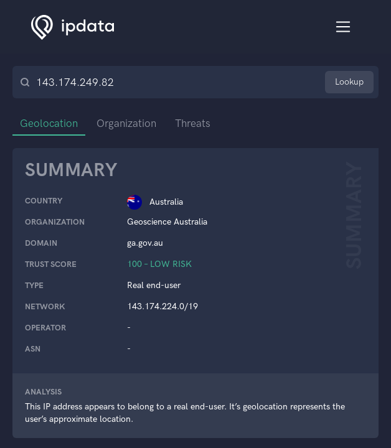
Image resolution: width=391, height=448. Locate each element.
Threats (192, 123)
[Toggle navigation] (343, 27)
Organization (126, 123)
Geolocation (49, 123)
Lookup (349, 82)
